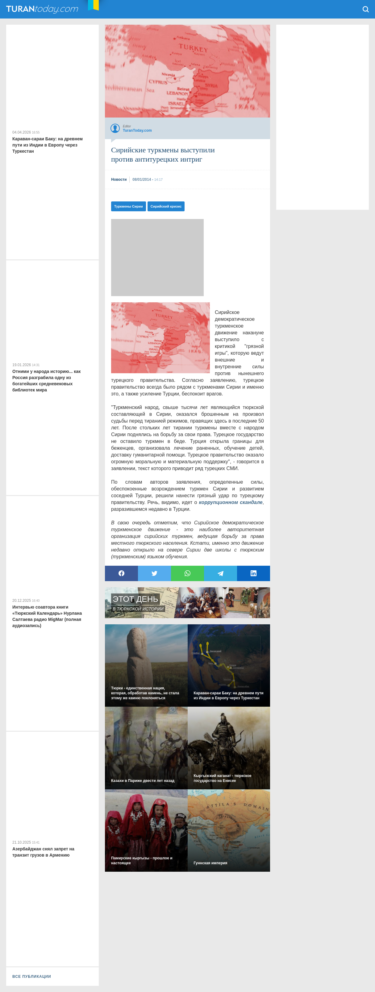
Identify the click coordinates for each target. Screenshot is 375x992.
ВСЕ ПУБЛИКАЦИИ (31, 976)
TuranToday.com (43, 9)
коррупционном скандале (231, 502)
